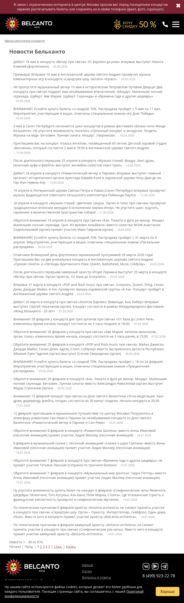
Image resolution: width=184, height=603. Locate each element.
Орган (87, 571)
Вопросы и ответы (96, 577)
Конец (71, 546)
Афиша (87, 565)
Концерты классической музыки (29, 24)
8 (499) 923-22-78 (158, 575)
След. (58, 546)
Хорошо (167, 591)
